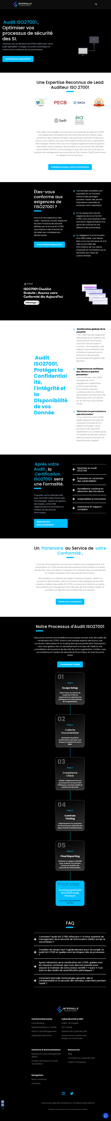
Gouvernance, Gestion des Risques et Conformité (74, 1037)
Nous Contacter (39, 1079)
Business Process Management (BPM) (46, 1055)
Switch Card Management (44, 1031)
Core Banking (38, 1023)
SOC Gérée (66, 1027)
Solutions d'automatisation (46, 1049)
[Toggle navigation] (96, 4)
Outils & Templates (77, 1062)
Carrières (36, 1083)
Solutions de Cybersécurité (74, 1031)
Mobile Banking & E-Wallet (44, 1027)
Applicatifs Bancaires (42, 1035)
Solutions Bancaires (42, 1019)
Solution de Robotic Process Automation (45, 1062)
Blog (70, 1053)
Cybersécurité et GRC (72, 1019)
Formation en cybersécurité (81, 1058)
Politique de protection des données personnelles (67, 1109)
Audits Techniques (70, 1023)
